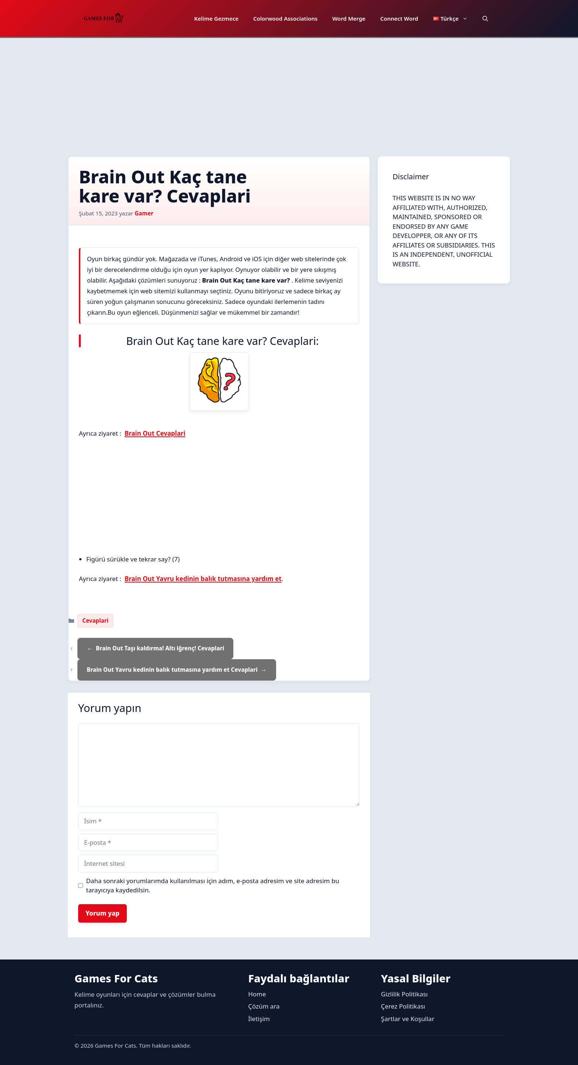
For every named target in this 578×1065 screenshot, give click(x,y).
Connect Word (399, 18)
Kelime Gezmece (216, 18)
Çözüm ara (263, 1006)
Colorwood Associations (285, 18)
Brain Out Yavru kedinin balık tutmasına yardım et (203, 578)
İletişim (259, 1018)
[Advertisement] (289, 93)
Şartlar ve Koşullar (408, 1018)
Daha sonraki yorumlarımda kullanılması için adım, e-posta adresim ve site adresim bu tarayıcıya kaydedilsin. (213, 885)
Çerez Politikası (403, 1006)
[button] (485, 18)
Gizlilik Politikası (404, 994)
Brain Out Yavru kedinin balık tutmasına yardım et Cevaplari (172, 669)
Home (257, 994)
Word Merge (348, 18)
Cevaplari (95, 620)
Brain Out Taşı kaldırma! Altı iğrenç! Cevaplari (160, 648)
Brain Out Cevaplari (155, 433)
